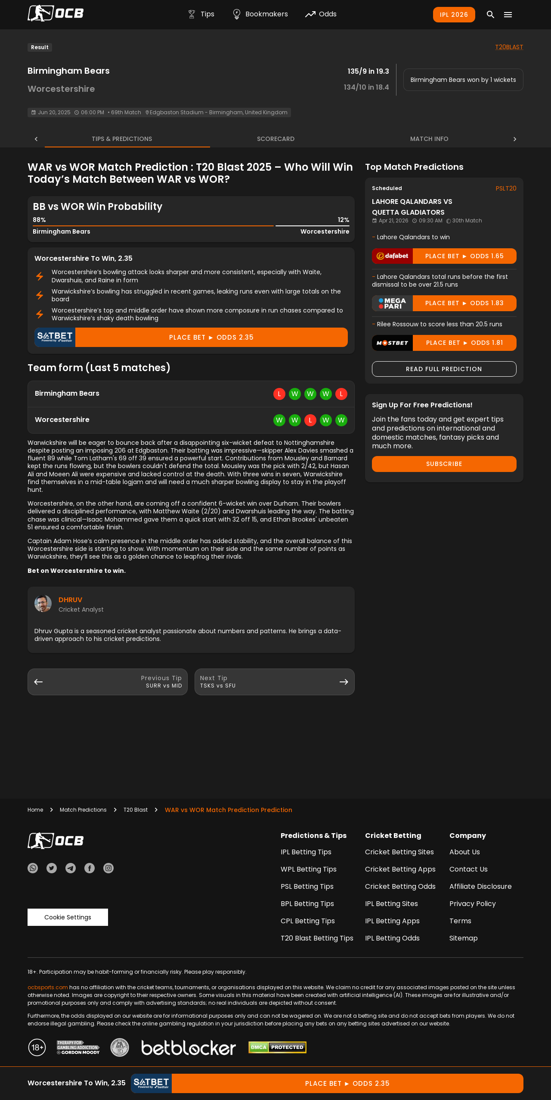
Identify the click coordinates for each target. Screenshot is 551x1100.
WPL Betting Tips (309, 869)
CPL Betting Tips (308, 921)
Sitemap (463, 938)
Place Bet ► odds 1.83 (438, 303)
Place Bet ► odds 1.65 (438, 256)
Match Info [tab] (441, 138)
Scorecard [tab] (275, 138)
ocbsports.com (48, 987)
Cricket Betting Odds (400, 886)
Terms (460, 921)
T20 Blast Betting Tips (317, 938)
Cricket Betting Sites (399, 852)
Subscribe (444, 463)
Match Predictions (83, 809)
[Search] (490, 14)
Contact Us (468, 869)
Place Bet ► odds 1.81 (437, 343)
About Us (464, 852)
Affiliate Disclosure (480, 886)
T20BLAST (509, 47)
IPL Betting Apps (392, 921)
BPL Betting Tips (307, 904)
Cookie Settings (67, 917)
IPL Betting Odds (392, 938)
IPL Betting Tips (306, 852)
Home (35, 809)
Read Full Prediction (444, 369)
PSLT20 (506, 188)
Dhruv (70, 600)
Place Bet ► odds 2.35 (144, 337)
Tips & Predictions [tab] (110, 138)
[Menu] (508, 14)
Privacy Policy (472, 904)
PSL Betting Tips (307, 886)
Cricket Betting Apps (400, 869)
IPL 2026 (454, 14)
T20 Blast (136, 809)
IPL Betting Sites (391, 904)
